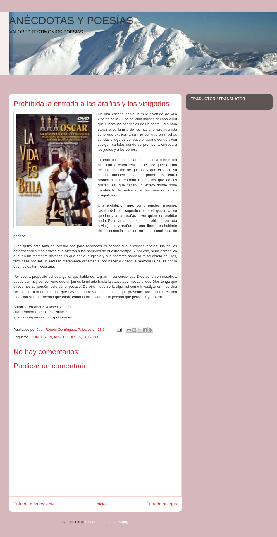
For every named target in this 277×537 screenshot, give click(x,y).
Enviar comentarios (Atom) (106, 522)
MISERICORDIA (67, 337)
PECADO (90, 337)
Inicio (100, 504)
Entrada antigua (161, 504)
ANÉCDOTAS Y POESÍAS (71, 21)
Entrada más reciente (34, 504)
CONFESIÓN (41, 337)
